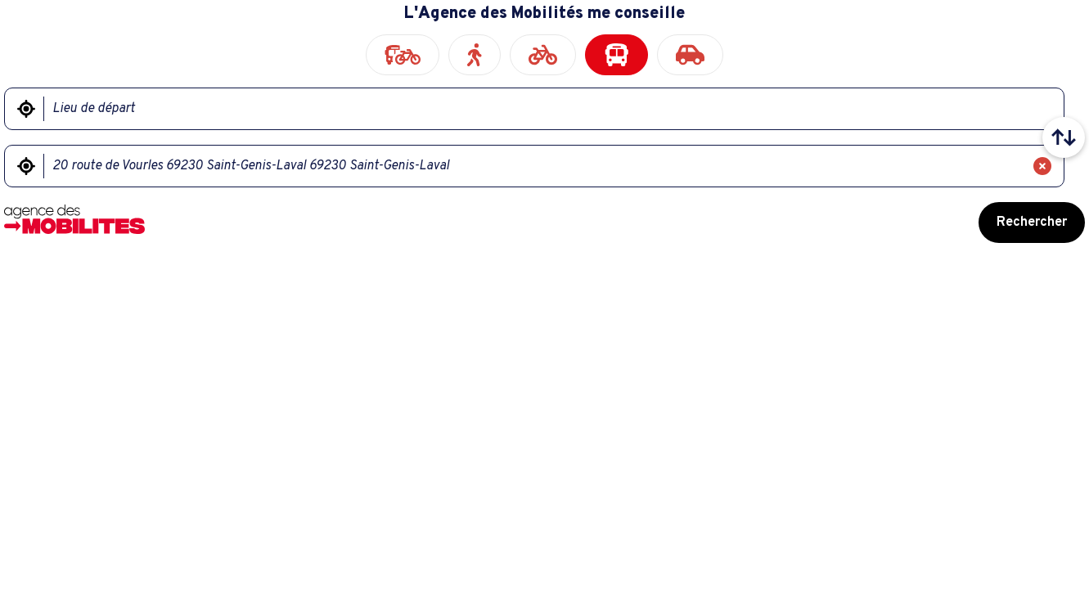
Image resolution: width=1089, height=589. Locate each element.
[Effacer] (1042, 166)
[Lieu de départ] (543, 109)
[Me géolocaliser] (26, 109)
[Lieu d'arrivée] (534, 166)
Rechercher (1032, 222)
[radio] (402, 54)
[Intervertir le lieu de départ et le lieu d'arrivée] (1063, 137)
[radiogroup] (544, 54)
